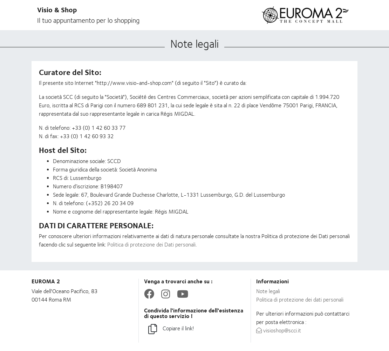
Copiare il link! (171, 329)
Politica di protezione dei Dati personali (151, 244)
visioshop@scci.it (278, 330)
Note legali (268, 291)
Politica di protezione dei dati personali (299, 299)
